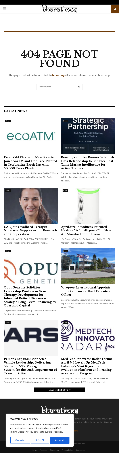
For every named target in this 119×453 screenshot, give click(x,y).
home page (59, 75)
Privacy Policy (67, 450)
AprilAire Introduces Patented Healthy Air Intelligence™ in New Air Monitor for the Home (86, 230)
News (8, 121)
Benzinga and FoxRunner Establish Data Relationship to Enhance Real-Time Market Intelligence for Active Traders (87, 163)
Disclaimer (54, 450)
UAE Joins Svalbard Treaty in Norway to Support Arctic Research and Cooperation (30, 230)
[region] (40, 431)
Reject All (40, 440)
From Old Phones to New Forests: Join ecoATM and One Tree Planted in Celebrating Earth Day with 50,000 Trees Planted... (30, 163)
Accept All (60, 440)
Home (34, 450)
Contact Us (80, 450)
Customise (20, 440)
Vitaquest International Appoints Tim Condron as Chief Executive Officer (86, 291)
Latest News (15, 111)
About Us (43, 450)
